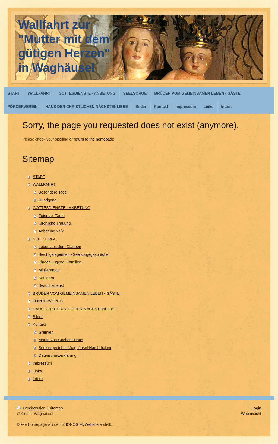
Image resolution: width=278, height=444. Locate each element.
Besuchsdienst (51, 285)
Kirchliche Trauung (55, 223)
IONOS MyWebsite (82, 424)
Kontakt (39, 324)
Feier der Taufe (52, 215)
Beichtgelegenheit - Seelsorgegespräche (74, 254)
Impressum (42, 363)
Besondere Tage (53, 192)
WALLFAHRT (44, 184)
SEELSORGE (45, 239)
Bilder (38, 317)
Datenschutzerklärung (57, 355)
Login (256, 408)
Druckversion (31, 408)
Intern (38, 379)
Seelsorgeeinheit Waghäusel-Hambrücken (75, 348)
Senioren (46, 278)
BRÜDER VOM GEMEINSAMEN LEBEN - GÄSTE (76, 293)
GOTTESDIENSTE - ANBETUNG (61, 208)
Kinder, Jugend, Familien (60, 262)
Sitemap (56, 408)
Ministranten (49, 270)
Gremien (46, 332)
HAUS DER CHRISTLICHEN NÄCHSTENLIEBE (74, 309)
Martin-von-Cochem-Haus (61, 340)
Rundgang (47, 200)
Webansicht (251, 413)
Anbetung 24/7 (51, 231)
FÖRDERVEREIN (48, 301)
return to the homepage (94, 139)
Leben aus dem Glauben (60, 246)
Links (37, 371)
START (39, 177)
